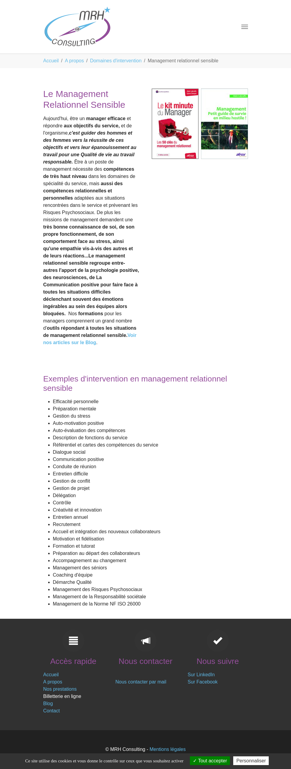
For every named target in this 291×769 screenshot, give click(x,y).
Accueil (51, 674)
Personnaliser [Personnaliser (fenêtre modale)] (251, 760)
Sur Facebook (203, 681)
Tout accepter (210, 760)
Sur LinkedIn (201, 674)
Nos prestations (60, 689)
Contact (51, 710)
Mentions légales (168, 749)
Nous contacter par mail (141, 681)
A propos (52, 681)
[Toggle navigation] (244, 27)
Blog (48, 703)
